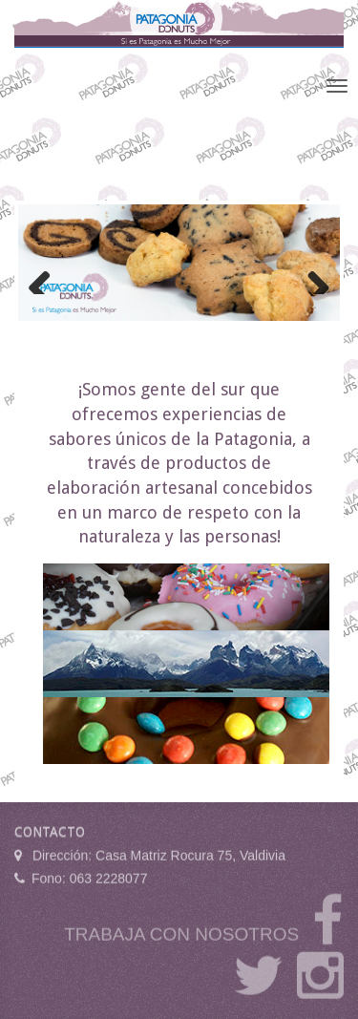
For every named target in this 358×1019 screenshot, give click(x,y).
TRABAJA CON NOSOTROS (181, 932)
